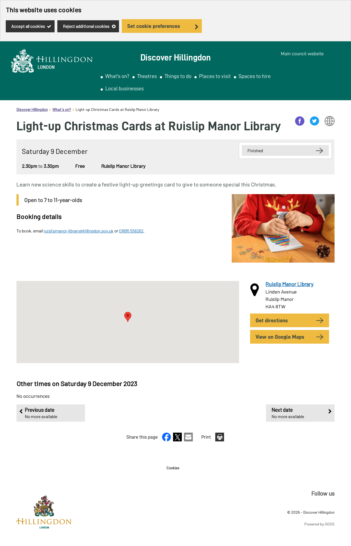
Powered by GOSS (319, 524)
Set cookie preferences (153, 26)
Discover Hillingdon (32, 109)
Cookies (172, 468)
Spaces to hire (255, 76)
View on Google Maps (280, 337)
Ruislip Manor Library (289, 284)
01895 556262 (131, 230)
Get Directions (272, 320)
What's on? (117, 76)
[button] (167, 439)
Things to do (178, 76)
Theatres (147, 76)
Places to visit (215, 76)
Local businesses (124, 88)
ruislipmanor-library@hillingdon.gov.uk (79, 230)
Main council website (302, 53)
